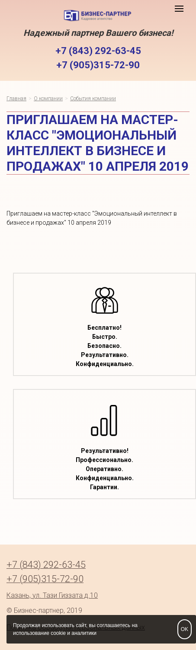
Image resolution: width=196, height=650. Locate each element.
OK (184, 629)
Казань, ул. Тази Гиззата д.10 (52, 595)
